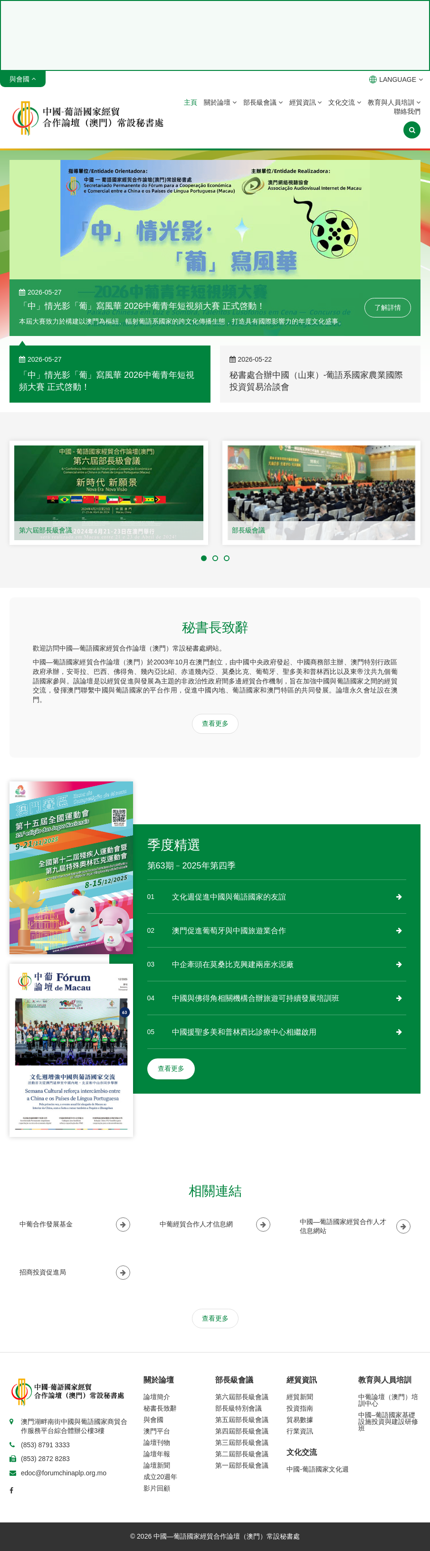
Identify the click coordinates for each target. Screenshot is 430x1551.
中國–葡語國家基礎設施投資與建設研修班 (388, 1421)
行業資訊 (300, 1431)
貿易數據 (300, 1419)
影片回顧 (156, 1488)
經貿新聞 (300, 1397)
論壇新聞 (156, 1465)
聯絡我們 (407, 111)
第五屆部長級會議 (241, 1419)
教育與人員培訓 (394, 102)
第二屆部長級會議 (241, 1454)
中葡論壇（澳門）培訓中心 (388, 1400)
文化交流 (344, 102)
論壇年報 (156, 1454)
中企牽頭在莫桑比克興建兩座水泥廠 (233, 964)
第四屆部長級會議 (241, 1431)
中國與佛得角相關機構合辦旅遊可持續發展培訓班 (255, 998)
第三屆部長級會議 (241, 1442)
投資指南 (300, 1408)
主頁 (190, 102)
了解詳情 (387, 307)
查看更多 (215, 723)
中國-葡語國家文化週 (318, 1469)
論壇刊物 (156, 1442)
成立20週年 (160, 1477)
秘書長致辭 (160, 1408)
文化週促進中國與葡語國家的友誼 (229, 897)
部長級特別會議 (238, 1408)
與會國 (153, 1419)
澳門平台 (156, 1431)
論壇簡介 (156, 1397)
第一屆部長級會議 (241, 1465)
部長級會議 (263, 102)
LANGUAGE (396, 79)
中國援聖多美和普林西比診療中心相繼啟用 (244, 1032)
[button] (204, 558)
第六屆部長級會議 (45, 530)
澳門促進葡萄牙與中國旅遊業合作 (229, 931)
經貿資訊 (305, 102)
